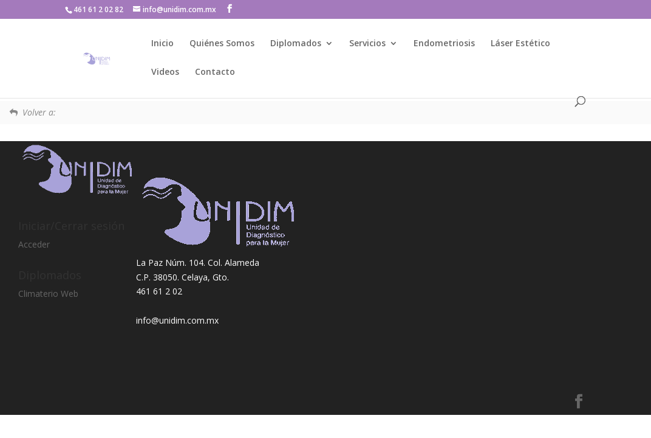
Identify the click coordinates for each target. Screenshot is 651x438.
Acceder (34, 244)
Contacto (215, 72)
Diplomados (295, 44)
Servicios (367, 44)
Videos (165, 72)
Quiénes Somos (221, 44)
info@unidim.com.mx (177, 320)
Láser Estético (520, 44)
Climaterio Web (48, 293)
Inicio (162, 44)
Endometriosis (444, 44)
